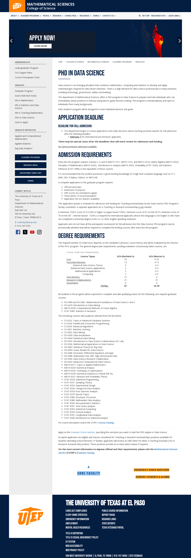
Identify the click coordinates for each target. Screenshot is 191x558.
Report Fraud (108, 515)
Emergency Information (77, 519)
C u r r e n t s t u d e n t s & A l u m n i (153, 477)
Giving (31, 181)
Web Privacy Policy (75, 550)
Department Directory (30, 173)
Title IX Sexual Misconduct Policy (82, 537)
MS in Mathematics (24, 100)
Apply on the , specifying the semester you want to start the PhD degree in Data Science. (112, 432)
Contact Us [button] (109, 15)
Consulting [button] (71, 15)
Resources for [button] (159, 15)
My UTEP (146, 15)
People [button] (47, 15)
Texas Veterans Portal (113, 527)
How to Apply (21, 122)
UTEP (60, 62)
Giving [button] (97, 15)
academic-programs (122, 62)
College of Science (41, 8)
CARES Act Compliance (76, 511)
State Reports (108, 523)
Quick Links (174, 15)
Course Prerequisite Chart (27, 77)
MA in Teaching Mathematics (29, 112)
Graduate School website (83, 432)
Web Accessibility (74, 546)
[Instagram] (39, 232)
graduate (140, 62)
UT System (70, 542)
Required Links (109, 519)
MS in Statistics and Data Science (27, 106)
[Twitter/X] (25, 232)
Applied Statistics (23, 143)
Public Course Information (115, 511)
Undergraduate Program (26, 68)
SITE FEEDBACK (136, 556)
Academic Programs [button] (31, 15)
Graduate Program (24, 91)
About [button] (15, 15)
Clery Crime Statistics (76, 515)
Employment (72, 523)
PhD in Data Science (24, 117)
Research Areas (31, 165)
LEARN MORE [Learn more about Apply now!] (40, 46)
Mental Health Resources (78, 527)
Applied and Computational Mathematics (28, 137)
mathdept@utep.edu (27, 222)
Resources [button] (85, 15)
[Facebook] (18, 232)
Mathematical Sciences (51, 4)
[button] (11, 40)
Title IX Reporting (74, 533)
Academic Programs (30, 157)
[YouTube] (32, 232)
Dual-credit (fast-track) (26, 95)
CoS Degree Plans (23, 72)
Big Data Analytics (23, 148)
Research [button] (58, 15)
